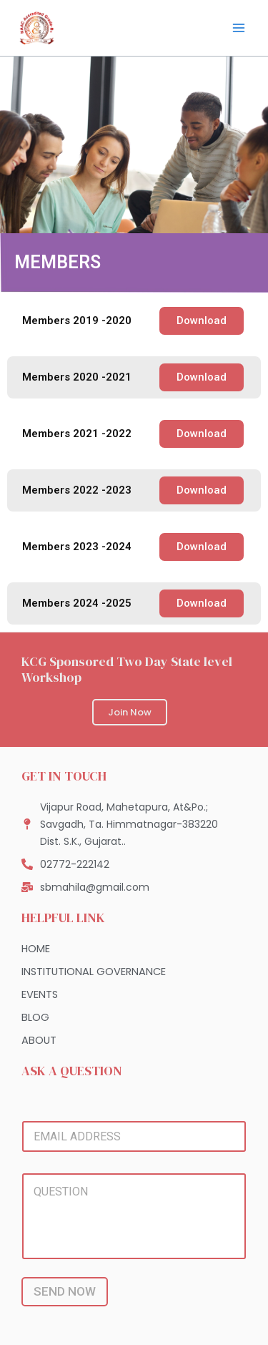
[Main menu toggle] (239, 28)
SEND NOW (65, 1291)
